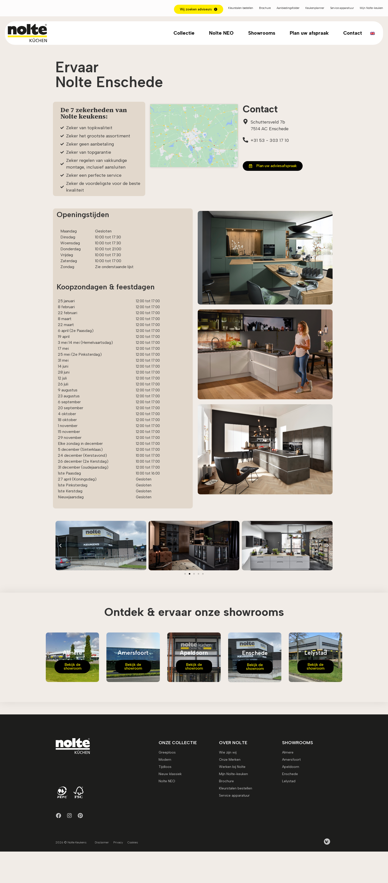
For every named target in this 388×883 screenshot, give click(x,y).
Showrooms (261, 33)
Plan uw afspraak (309, 33)
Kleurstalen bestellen (240, 8)
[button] (60, 575)
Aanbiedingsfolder (288, 8)
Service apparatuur (342, 8)
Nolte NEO (221, 33)
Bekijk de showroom (72, 696)
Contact (352, 33)
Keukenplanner (314, 8)
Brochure (265, 8)
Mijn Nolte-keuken (371, 8)
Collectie (183, 33)
